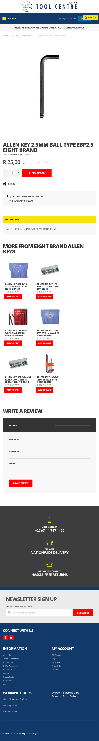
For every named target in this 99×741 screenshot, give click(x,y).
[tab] (49, 219)
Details (14, 219)
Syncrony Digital (32, 734)
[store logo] (49, 6)
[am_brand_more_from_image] (18, 270)
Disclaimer (7, 681)
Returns (55, 670)
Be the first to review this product (16, 155)
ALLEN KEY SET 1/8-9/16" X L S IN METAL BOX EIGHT (48, 286)
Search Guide (8, 677)
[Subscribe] (83, 612)
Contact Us (7, 670)
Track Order (56, 666)
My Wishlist (56, 662)
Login (54, 659)
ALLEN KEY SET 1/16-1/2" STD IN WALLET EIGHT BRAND (16, 286)
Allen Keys (16, 36)
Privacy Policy (8, 662)
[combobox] (67, 18)
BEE (4, 684)
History (6, 673)
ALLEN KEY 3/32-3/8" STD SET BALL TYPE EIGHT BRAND (48, 379)
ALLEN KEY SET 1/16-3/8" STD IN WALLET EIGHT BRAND (48, 333)
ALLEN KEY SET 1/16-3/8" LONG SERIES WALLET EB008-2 (16, 333)
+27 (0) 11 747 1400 (49, 530)
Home (5, 36)
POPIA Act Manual (10, 666)
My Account (56, 655)
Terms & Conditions (11, 659)
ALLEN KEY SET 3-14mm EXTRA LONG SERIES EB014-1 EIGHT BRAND (18, 379)
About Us (7, 655)
